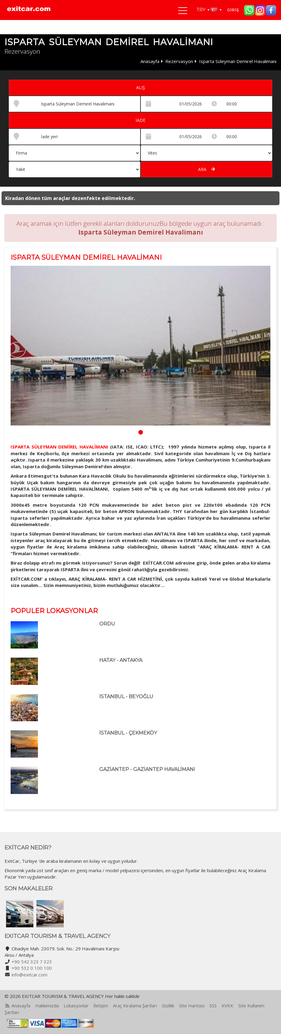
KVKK (227, 1005)
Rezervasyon (179, 61)
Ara (206, 169)
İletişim (100, 1005)
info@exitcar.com (29, 975)
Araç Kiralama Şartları (135, 1005)
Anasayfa (149, 61)
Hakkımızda (47, 1005)
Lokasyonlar (76, 1005)
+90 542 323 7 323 (32, 962)
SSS (213, 1005)
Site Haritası (192, 1005)
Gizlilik (168, 1005)
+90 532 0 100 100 (32, 968)
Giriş (233, 10)
